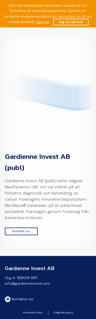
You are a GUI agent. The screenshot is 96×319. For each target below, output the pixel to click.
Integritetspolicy (63, 312)
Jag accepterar (70, 22)
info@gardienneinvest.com (27, 283)
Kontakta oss (21, 231)
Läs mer (43, 22)
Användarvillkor (33, 312)
